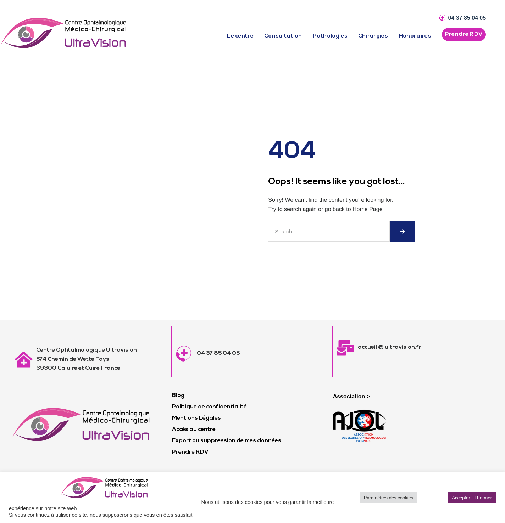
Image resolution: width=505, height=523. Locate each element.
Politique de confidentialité (209, 407)
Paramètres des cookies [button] (388, 497)
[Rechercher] (402, 231)
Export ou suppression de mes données (226, 441)
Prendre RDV (190, 452)
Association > (351, 396)
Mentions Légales (196, 418)
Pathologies (330, 36)
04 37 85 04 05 (467, 18)
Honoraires (415, 36)
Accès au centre (194, 429)
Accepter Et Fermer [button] (472, 497)
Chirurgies (373, 36)
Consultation (283, 36)
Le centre (240, 36)
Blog (178, 395)
